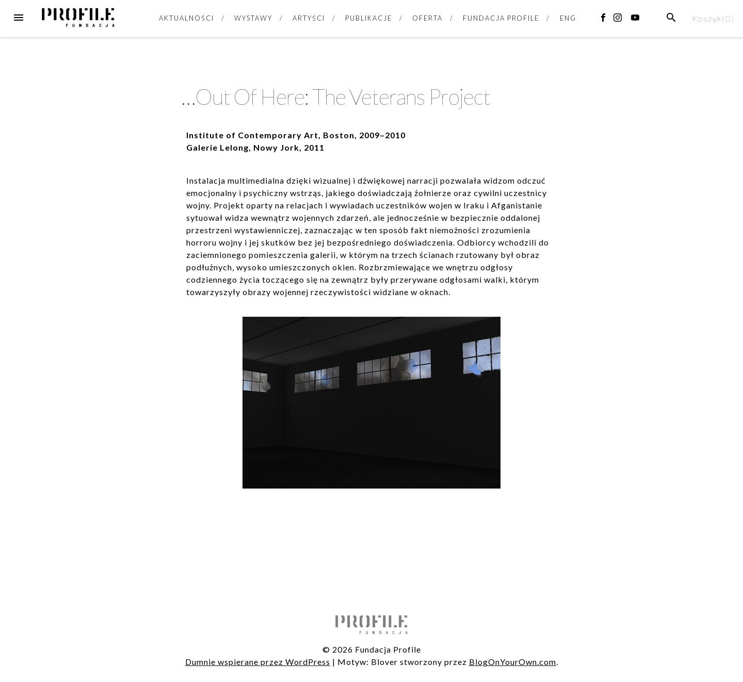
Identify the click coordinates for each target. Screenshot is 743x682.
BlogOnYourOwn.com (512, 662)
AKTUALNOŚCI (186, 18)
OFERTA (427, 18)
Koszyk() (713, 18)
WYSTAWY (253, 18)
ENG (568, 18)
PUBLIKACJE (368, 18)
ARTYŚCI (309, 18)
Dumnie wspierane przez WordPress (257, 662)
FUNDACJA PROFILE (501, 18)
